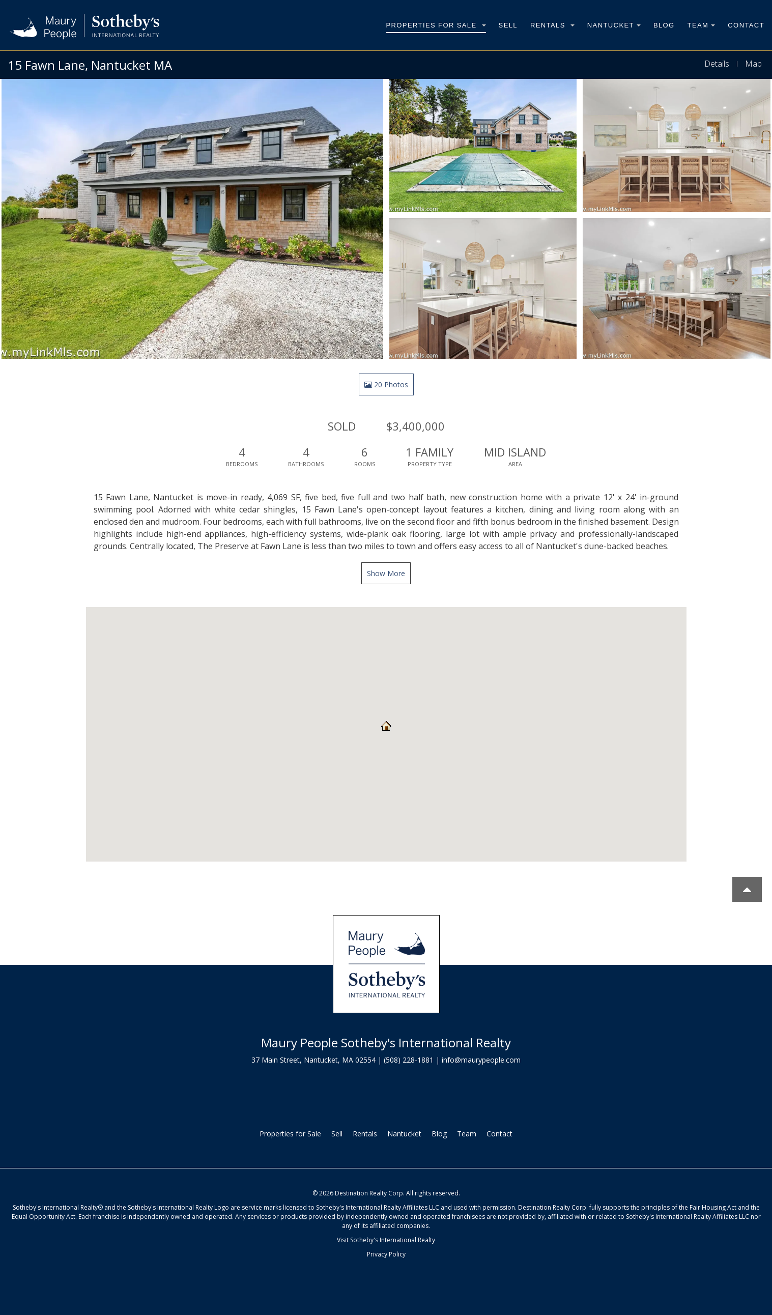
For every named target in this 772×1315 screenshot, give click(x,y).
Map (753, 63)
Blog (664, 25)
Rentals (552, 25)
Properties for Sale (436, 25)
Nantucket (614, 25)
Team (702, 25)
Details (716, 63)
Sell (508, 25)
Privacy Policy (386, 1254)
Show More (386, 573)
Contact (746, 25)
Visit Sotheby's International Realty (386, 1240)
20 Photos (386, 384)
